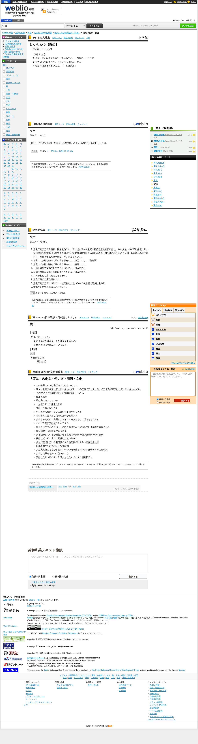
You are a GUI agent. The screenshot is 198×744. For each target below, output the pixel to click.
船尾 (38, 396)
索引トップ (57, 38)
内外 (66, 427)
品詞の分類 (20, 33)
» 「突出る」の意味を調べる (60, 151)
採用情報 (122, 691)
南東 (66, 393)
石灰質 (72, 442)
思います (68, 389)
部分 (43, 341)
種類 (43, 385)
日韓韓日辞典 (67, 2)
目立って (53, 344)
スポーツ (10, 116)
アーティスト (94, 389)
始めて (43, 249)
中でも (106, 389)
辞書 (6, 2)
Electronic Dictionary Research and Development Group (115, 670)
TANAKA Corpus (10, 626)
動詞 (49, 143)
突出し (157, 147)
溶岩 (70, 62)
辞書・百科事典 (13, 134)
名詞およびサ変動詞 (43, 33)
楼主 (139, 249)
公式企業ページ (125, 685)
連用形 (68, 143)
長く (50, 58)
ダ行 (32, 143)
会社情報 (122, 688)
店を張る (50, 279)
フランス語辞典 (156, 702)
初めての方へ (178, 20)
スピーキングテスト (16, 245)
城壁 (40, 404)
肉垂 (75, 449)
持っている (56, 389)
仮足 (38, 442)
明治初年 (44, 256)
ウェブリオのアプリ (65, 685)
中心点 (39, 412)
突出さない (158, 202)
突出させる (159, 134)
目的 (45, 427)
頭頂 (75, 434)
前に (47, 423)
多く (43, 415)
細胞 (38, 446)
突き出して (58, 58)
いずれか (99, 434)
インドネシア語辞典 (158, 705)
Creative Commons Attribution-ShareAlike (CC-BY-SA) (69, 615)
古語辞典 (79, 2)
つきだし (43, 241)
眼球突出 (58, 385)
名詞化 (94, 143)
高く (37, 58)
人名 (8, 127)
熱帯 (90, 449)
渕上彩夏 (160, 344)
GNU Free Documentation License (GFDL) (116, 615)
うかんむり (161, 329)
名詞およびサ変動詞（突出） (67, 33)
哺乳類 (85, 457)
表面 (56, 419)
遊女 (35, 249)
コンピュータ (12, 75)
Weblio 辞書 (182, 2)
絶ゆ (59, 256)
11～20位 (168, 310)
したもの (101, 143)
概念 (158, 353)
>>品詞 (115, 489)
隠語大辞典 (38, 230)
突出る (57, 143)
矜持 (158, 339)
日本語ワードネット (35, 658)
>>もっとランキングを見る (182, 363)
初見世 (71, 256)
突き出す (96, 283)
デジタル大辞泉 (41, 37)
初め (51, 260)
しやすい (66, 385)
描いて (60, 393)
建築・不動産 (12, 94)
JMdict (46, 670)
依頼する (57, 253)
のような (58, 446)
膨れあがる (159, 141)
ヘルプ (193, 2)
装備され (103, 427)
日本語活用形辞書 (42, 124)
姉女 (79, 249)
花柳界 (45, 293)
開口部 (59, 442)
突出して (118, 389)
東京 (37, 293)
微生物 (96, 442)
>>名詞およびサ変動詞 (130, 489)
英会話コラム (12, 230)
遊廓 (35, 272)
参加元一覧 (191, 20)
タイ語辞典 (154, 708)
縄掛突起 (158, 151)
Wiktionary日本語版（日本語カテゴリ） (54, 317)
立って (47, 65)
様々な (39, 427)
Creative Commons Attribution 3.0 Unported (60, 633)
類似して (45, 434)
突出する (40, 419)
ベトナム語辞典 (156, 711)
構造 (95, 427)
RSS (110, 726)
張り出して (63, 438)
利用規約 (29, 694)
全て (5, 65)
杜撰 (158, 334)
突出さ (156, 187)
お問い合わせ (84, 167)
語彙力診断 (11, 242)
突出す (52, 423)
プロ (84, 389)
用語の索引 (68, 38)
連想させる (61, 434)
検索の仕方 (30, 688)
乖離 (158, 325)
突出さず (157, 194)
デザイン (64, 419)
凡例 (88, 38)
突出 (106, 618)
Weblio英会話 (13, 234)
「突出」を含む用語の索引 (44, 582)
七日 (124, 253)
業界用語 (10, 71)
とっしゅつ (43, 337)
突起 (74, 486)
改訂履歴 (113, 618)
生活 (8, 105)
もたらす (94, 419)
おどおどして (68, 283)
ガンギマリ (161, 315)
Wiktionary (143, 317)
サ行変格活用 (37, 357)
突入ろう (157, 173)
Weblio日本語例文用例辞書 (47, 372)
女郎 (90, 249)
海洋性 (89, 442)
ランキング (79, 38)
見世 (124, 249)
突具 (155, 180)
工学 (8, 90)
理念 (86, 419)
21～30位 (179, 310)
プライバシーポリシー (35, 696)
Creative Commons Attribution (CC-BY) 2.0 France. (62, 629)
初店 (77, 260)
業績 (72, 65)
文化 (8, 101)
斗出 (60, 486)
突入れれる (158, 166)
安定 (75, 419)
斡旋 (40, 253)
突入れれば (158, 162)
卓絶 (79, 486)
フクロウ (64, 453)
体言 (30, 33)
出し (113, 249)
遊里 (35, 260)
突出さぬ (157, 205)
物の (47, 449)
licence (182, 670)
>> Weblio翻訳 (188, 369)
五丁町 (104, 253)
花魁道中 (141, 253)
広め (92, 253)
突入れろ (157, 170)
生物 (69, 434)
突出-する (41, 361)
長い (60, 449)
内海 (79, 58)
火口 (61, 62)
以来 (51, 256)
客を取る (61, 249)
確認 (158, 348)
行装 (135, 253)
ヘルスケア (11, 108)
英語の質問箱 (12, 238)
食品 (8, 123)
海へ (43, 400)
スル (42, 54)
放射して (51, 412)
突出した (55, 404)
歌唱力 (46, 389)
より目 (41, 65)
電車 (8, 79)
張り (53, 249)
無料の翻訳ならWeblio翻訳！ (53, 10)
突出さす (157, 191)
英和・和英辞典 (37, 2)
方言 (8, 131)
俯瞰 (158, 358)
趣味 (8, 112)
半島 (92, 58)
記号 (6, 220)
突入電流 (157, 177)
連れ (111, 253)
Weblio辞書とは (32, 685)
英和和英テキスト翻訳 (45, 550)
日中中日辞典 (52, 2)
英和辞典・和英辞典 (158, 691)
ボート (59, 427)
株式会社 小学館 (34, 606)
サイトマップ (31, 699)
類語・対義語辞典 (20, 2)
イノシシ (66, 457)
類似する (45, 430)
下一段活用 (39, 143)
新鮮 (158, 320)
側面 (73, 427)
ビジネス (10, 68)
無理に (88, 283)
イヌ (49, 385)
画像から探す (62, 688)
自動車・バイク (13, 82)
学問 (8, 97)
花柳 (92, 260)
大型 (38, 449)
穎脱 (65, 486)
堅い (84, 434)
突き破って (40, 62)
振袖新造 (105, 249)
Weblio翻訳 (154, 694)
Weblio (30, 618)
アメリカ (97, 449)
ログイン (168, 1)
